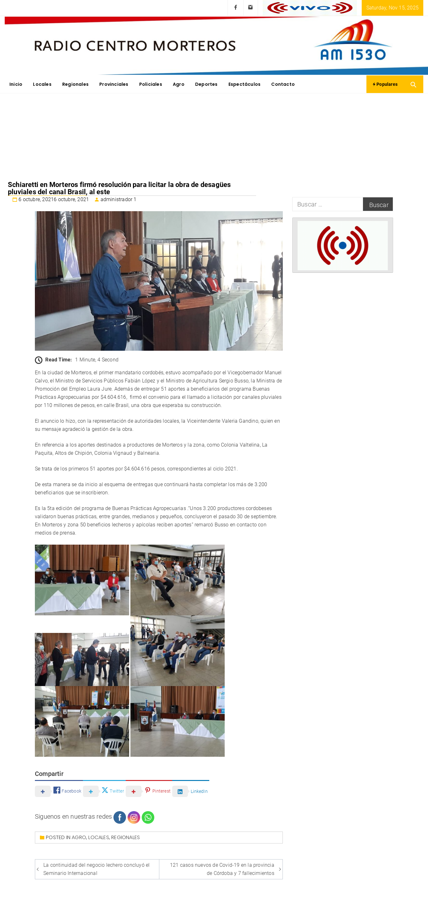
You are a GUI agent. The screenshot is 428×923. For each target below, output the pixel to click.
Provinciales (113, 84)
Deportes (206, 84)
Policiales (150, 84)
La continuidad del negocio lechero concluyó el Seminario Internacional (96, 869)
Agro (178, 84)
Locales (42, 84)
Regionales (75, 84)
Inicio (15, 84)
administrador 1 (119, 199)
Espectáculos (244, 84)
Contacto (283, 84)
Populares (385, 84)
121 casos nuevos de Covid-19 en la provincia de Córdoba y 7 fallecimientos (222, 869)
